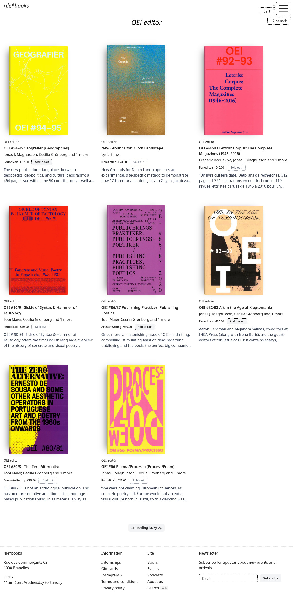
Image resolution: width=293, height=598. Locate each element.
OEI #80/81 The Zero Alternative (32, 466)
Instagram (110, 575)
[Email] (228, 578)
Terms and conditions (119, 581)
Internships (111, 562)
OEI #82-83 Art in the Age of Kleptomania (235, 307)
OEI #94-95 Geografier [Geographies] (36, 148)
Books (152, 562)
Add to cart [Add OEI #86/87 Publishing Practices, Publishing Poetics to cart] (145, 327)
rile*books (16, 5)
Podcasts (155, 575)
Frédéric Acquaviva (215, 160)
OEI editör (11, 142)
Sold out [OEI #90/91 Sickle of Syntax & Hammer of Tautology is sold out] (40, 327)
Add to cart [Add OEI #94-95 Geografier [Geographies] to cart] (41, 162)
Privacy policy (113, 587)
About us (155, 581)
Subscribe (270, 578)
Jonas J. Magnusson (20, 154)
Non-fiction (109, 162)
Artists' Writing (111, 327)
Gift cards (109, 568)
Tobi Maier (12, 319)
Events (153, 568)
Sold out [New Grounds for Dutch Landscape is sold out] (138, 162)
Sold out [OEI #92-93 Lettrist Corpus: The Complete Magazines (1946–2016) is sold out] (236, 167)
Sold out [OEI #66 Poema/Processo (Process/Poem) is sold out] (138, 480)
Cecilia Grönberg (53, 154)
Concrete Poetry (14, 480)
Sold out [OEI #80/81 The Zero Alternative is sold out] (47, 480)
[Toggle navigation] (283, 8)
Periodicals (11, 162)
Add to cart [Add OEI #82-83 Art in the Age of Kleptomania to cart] (237, 321)
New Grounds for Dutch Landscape (132, 148)
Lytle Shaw (110, 154)
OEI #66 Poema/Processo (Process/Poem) (137, 466)
